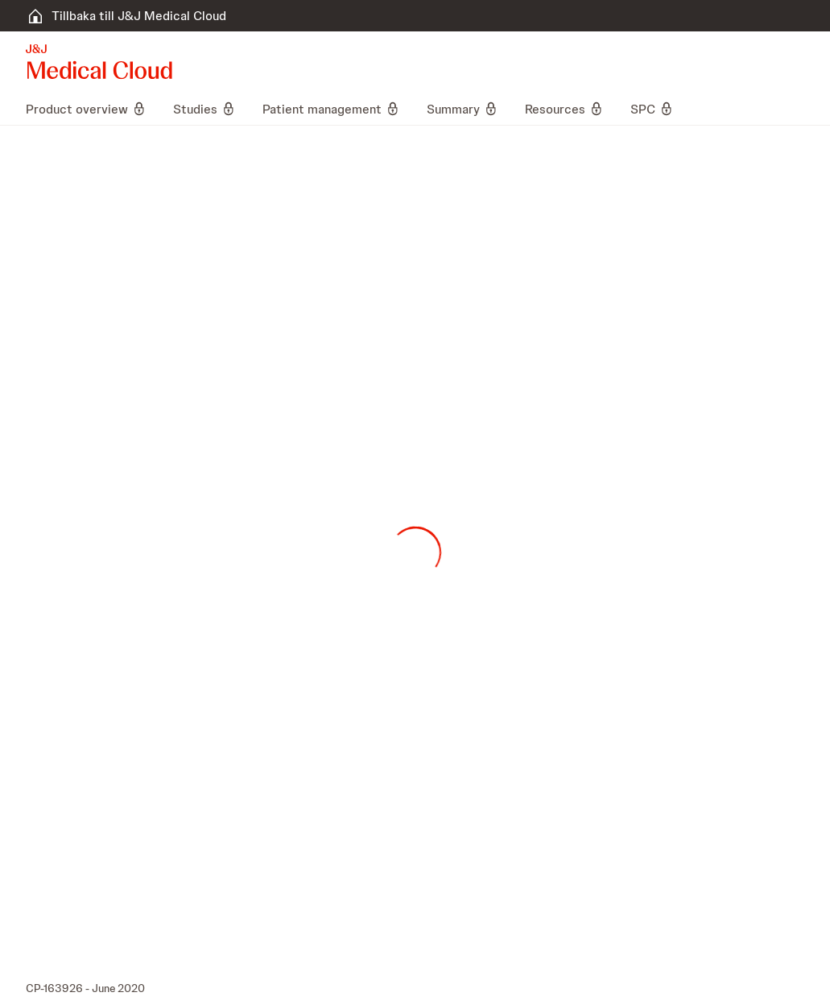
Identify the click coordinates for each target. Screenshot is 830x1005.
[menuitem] (93, 109)
